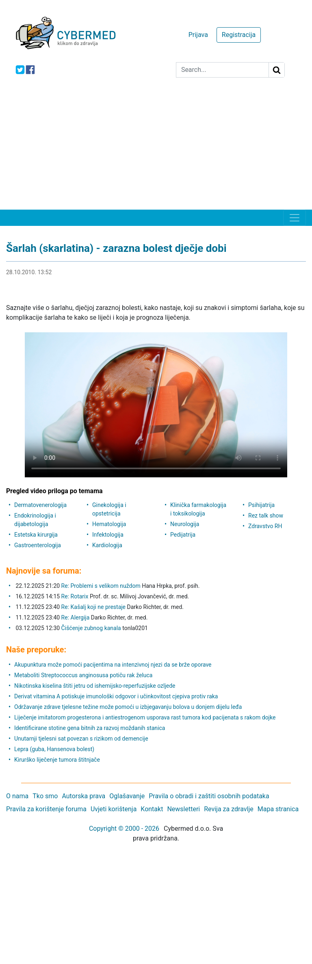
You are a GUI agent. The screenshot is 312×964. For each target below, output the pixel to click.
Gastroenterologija (37, 545)
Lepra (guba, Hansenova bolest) (54, 749)
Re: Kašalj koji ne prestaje (93, 607)
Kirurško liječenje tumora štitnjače (57, 759)
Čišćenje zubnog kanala (92, 628)
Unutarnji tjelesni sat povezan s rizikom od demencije (81, 738)
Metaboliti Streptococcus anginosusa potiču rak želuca (83, 675)
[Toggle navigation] (294, 218)
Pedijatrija (182, 534)
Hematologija (109, 524)
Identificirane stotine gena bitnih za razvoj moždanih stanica (89, 728)
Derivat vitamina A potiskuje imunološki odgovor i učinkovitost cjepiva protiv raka (116, 696)
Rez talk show (265, 515)
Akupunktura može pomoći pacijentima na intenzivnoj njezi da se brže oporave (113, 664)
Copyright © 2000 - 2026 (124, 828)
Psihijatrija (261, 505)
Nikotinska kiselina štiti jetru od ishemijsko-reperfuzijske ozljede (95, 685)
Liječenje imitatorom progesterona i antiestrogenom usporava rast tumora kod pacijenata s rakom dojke (144, 717)
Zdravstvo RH (265, 526)
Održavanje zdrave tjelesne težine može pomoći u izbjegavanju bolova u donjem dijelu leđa (128, 707)
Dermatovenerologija (40, 505)
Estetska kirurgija (36, 534)
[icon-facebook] (30, 70)
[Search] (222, 70)
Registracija (239, 35)
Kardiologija (107, 545)
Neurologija (184, 524)
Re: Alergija (75, 617)
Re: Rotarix (75, 596)
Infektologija (108, 534)
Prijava (198, 35)
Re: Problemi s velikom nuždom (101, 586)
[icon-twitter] (20, 70)
